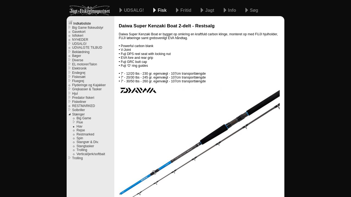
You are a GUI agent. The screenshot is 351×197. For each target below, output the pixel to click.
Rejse (81, 130)
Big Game (84, 118)
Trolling (82, 150)
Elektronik (79, 68)
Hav (79, 126)
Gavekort (79, 32)
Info (232, 10)
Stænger (78, 114)
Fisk (163, 10)
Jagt (210, 10)
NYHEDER (80, 40)
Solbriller (78, 110)
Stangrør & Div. (88, 142)
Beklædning (80, 52)
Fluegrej (78, 81)
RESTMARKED (83, 106)
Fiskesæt (79, 77)
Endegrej (78, 73)
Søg (254, 10)
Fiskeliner (79, 102)
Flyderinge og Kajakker (89, 85)
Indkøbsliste (79, 22)
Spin (80, 138)
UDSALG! (134, 10)
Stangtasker (85, 146)
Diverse (77, 60)
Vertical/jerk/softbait (91, 154)
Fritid (186, 10)
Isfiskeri (77, 35)
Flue (80, 122)
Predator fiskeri (83, 98)
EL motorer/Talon (84, 64)
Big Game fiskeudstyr (87, 28)
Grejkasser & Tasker (87, 89)
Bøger (76, 56)
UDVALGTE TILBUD (87, 48)
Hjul (75, 93)
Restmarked (85, 134)
